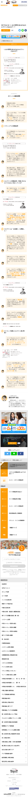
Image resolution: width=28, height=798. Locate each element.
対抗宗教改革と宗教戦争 (15, 513)
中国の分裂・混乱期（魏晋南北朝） (11, 611)
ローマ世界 (5, 596)
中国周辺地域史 (6, 643)
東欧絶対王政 (5, 659)
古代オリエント (6, 588)
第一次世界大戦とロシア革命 (9, 714)
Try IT (14, 2)
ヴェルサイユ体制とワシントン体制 (11, 718)
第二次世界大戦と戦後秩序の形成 (11, 734)
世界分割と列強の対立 (8, 702)
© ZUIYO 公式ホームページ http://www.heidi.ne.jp (14, 793)
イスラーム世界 (6, 619)
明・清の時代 (5, 639)
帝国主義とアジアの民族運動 (9, 710)
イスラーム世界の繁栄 (8, 647)
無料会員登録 (24, 1)
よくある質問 (14, 782)
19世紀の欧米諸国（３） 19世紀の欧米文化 (14, 686)
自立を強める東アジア (8, 749)
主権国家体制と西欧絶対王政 (9, 655)
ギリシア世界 (5, 592)
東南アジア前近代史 (7, 603)
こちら (10, 574)
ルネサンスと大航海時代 (8, 651)
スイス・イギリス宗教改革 (16, 480)
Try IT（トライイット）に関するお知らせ (14, 785)
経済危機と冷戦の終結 (8, 757)
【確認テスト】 (13, 527)
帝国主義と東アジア (7, 706)
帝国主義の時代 (6, 698)
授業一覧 (14, 784)
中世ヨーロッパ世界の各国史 (9, 631)
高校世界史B (4, 580)
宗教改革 (3, 486)
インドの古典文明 (6, 599)
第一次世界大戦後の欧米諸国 (9, 722)
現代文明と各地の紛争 (8, 761)
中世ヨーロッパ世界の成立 (9, 623)
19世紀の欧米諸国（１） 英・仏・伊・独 (13, 678)
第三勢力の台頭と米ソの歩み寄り (11, 745)
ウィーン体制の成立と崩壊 (9, 674)
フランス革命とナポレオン (9, 670)
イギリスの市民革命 (7, 663)
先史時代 (4, 584)
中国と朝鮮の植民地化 (8, 690)
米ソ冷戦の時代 (6, 737)
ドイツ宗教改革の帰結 (15, 499)
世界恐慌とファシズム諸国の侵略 (11, 730)
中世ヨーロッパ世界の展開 (9, 627)
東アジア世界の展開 (7, 635)
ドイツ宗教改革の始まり (15, 491)
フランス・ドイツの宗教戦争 (16, 520)
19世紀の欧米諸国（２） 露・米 (11, 682)
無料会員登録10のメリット (14, 777)
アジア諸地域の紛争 (7, 753)
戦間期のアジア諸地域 (8, 726)
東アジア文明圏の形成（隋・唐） (11, 615)
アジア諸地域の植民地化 (8, 694)
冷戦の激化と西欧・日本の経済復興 (11, 741)
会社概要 (14, 779)
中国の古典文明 (6, 607)
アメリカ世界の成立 (7, 666)
